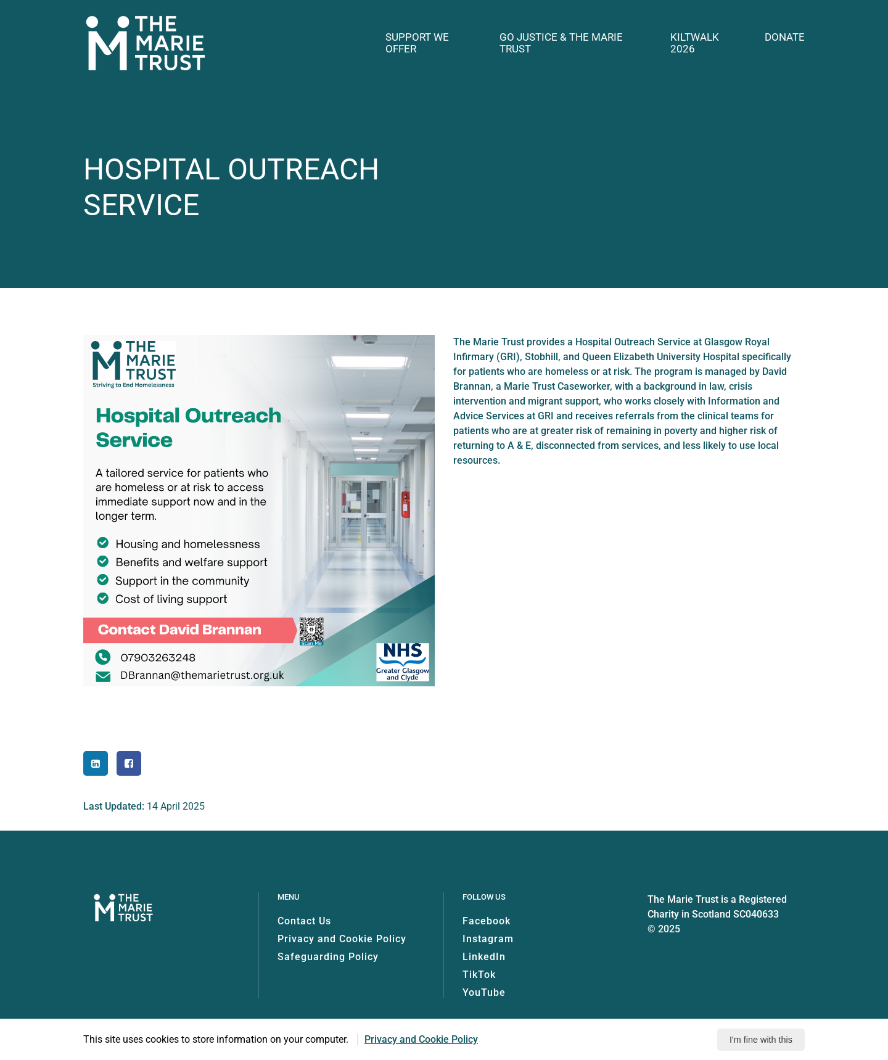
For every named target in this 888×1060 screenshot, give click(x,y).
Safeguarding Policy (328, 957)
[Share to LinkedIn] (95, 763)
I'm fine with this (761, 1040)
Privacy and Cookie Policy (342, 939)
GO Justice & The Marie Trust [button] (561, 43)
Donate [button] (785, 37)
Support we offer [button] (417, 43)
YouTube (484, 992)
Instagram (488, 939)
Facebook (486, 921)
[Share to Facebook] (129, 763)
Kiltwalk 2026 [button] (694, 43)
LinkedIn (484, 957)
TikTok (479, 974)
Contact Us (304, 921)
